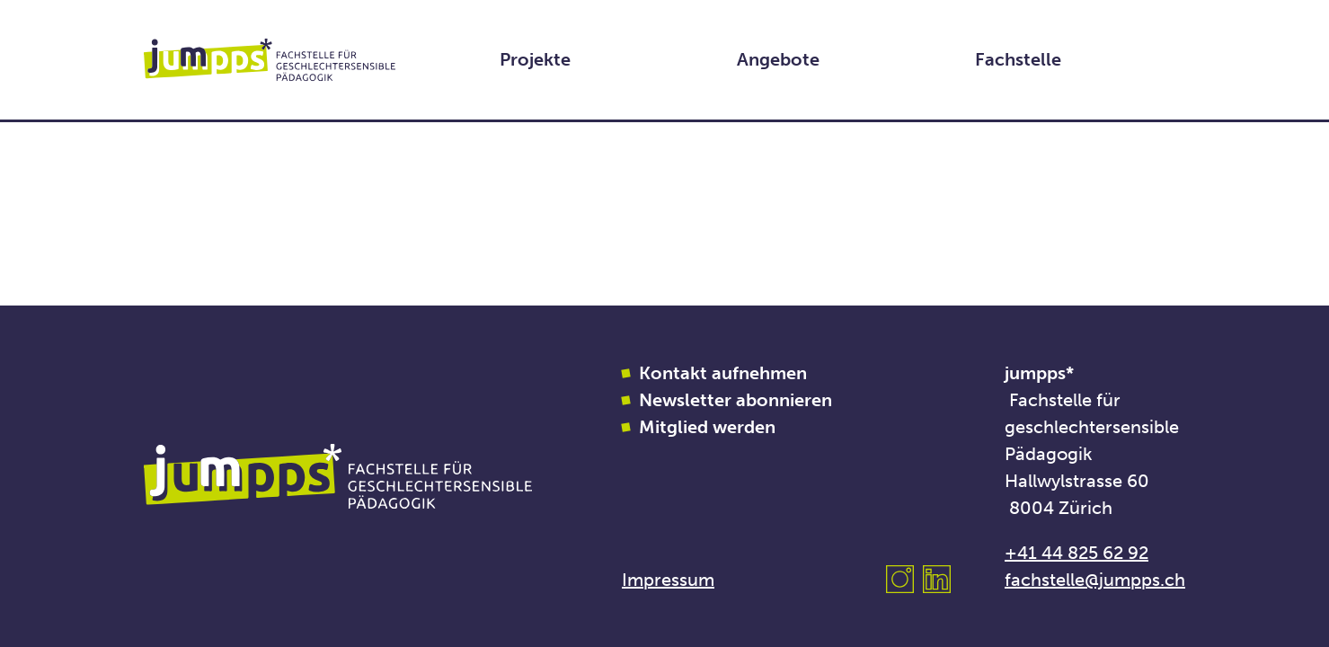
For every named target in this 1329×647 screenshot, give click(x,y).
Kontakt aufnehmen (723, 373)
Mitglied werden (707, 427)
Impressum (668, 579)
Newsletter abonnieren (735, 400)
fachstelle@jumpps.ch (1095, 579)
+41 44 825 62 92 (1076, 552)
